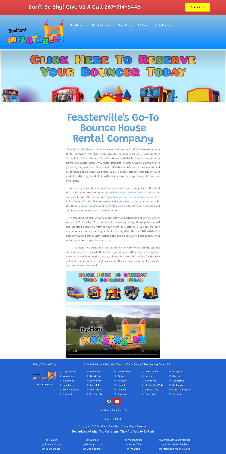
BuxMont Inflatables (80, 149)
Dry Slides (144, 25)
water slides (139, 197)
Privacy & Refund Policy (44, 364)
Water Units (125, 25)
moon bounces (117, 188)
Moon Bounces (79, 25)
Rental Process (164, 25)
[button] (79, 25)
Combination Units (103, 25)
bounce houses (122, 197)
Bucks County (89, 158)
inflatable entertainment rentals (127, 192)
